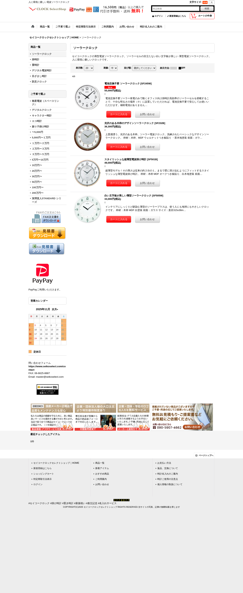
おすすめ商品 (102, 473)
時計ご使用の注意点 (167, 479)
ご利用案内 (101, 479)
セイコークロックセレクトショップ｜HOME (56, 463)
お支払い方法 (164, 463)
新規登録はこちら (177, 16)
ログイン (159, 16)
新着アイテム (102, 468)
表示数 (79, 68)
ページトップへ (206, 455)
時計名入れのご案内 (167, 473)
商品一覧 (99, 463)
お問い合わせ (102, 484)
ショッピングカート (43, 473)
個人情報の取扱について (169, 484)
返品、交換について (167, 468)
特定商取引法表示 (42, 479)
